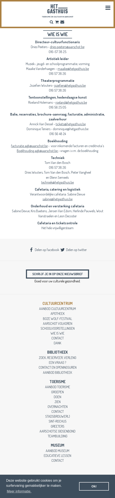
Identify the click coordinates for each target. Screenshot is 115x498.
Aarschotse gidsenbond (57, 431)
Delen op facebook (44, 249)
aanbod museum (57, 450)
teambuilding (57, 436)
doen (57, 397)
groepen (57, 392)
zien (58, 401)
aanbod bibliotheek (57, 372)
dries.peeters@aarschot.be (67, 47)
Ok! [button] (94, 486)
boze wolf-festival (57, 318)
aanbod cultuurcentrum (57, 308)
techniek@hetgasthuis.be (57, 182)
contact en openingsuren (58, 367)
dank (57, 343)
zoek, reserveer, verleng (57, 357)
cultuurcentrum (57, 303)
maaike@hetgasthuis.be (73, 68)
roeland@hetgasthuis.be (71, 102)
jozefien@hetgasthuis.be (70, 85)
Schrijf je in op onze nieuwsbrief (57, 274)
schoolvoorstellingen (58, 328)
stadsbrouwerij (57, 416)
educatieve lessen (57, 455)
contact (57, 338)
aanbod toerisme (57, 387)
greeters (57, 426)
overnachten (58, 406)
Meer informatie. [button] (19, 491)
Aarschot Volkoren (57, 323)
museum (57, 445)
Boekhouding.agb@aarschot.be (37, 150)
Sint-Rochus (58, 421)
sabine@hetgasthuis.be (57, 199)
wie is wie (57, 333)
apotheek (58, 313)
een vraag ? (57, 362)
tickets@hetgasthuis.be (71, 124)
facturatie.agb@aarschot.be (29, 146)
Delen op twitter (73, 249)
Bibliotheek (57, 352)
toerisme (57, 381)
